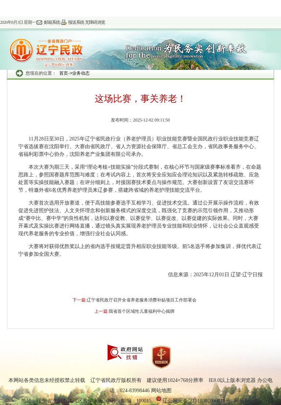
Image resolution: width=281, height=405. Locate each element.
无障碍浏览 (95, 22)
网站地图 (161, 390)
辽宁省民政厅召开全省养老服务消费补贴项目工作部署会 (141, 300)
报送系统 (76, 22)
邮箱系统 (52, 22)
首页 (63, 73)
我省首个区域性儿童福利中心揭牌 (142, 311)
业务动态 (81, 73)
